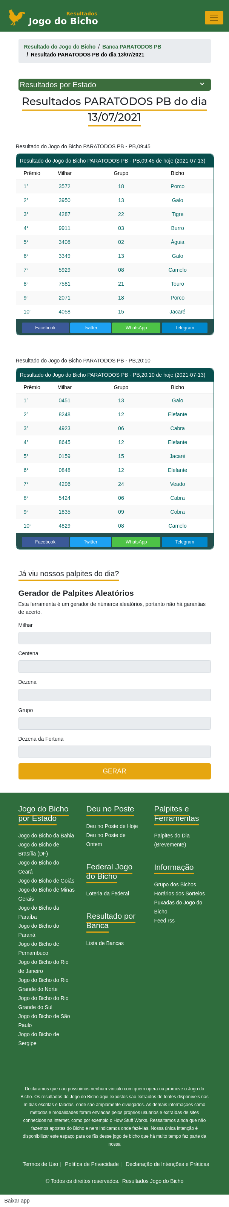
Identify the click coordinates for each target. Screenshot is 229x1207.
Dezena (27, 682)
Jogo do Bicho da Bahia (46, 836)
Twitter (90, 327)
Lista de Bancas (105, 943)
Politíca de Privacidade (91, 1164)
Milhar (25, 625)
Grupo (25, 710)
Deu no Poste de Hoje (112, 826)
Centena (28, 653)
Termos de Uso (40, 1164)
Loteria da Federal (107, 893)
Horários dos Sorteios (179, 893)
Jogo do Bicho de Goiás (46, 881)
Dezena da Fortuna (41, 739)
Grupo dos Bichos (175, 884)
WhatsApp (136, 327)
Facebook (45, 327)
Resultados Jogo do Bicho (153, 1181)
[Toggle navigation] (214, 17)
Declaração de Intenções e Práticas (167, 1164)
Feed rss (164, 921)
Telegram (184, 327)
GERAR (114, 771)
